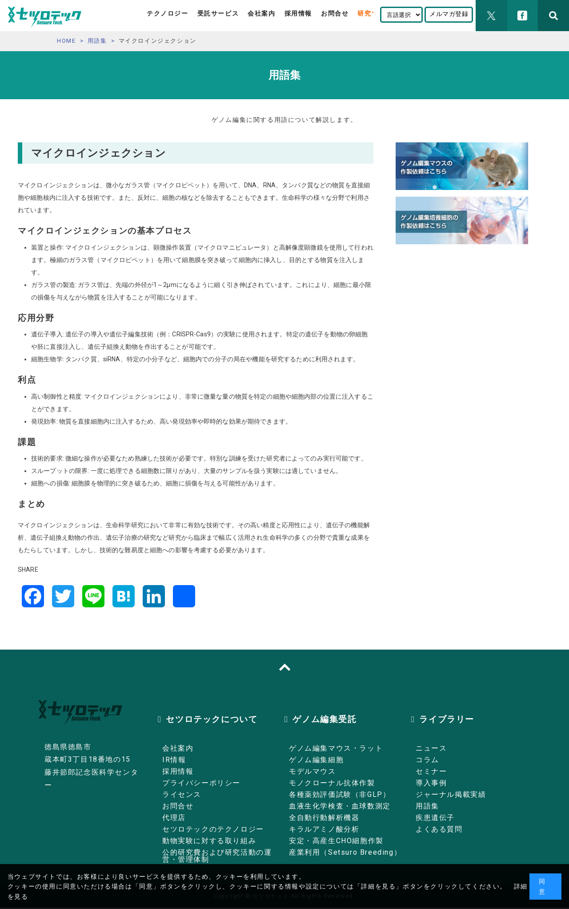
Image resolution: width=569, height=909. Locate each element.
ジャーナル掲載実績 (451, 794)
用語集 (97, 40)
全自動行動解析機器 (324, 817)
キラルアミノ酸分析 (324, 829)
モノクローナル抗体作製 (332, 783)
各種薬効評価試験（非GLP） (339, 794)
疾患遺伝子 (435, 817)
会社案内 (261, 13)
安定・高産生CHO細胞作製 (336, 840)
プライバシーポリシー (201, 783)
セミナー (431, 771)
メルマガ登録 (448, 13)
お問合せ (335, 13)
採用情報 (298, 13)
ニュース (431, 748)
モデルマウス (312, 771)
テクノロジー (167, 13)
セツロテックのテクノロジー (213, 829)
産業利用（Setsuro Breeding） (345, 852)
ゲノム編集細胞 (316, 759)
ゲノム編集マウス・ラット (336, 748)
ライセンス (181, 794)
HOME (66, 40)
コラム (427, 759)
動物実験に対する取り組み (209, 840)
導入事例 (431, 783)
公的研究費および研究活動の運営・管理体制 (217, 856)
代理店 (174, 817)
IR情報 (174, 759)
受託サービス (218, 13)
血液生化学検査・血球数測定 (340, 806)
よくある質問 (439, 829)
